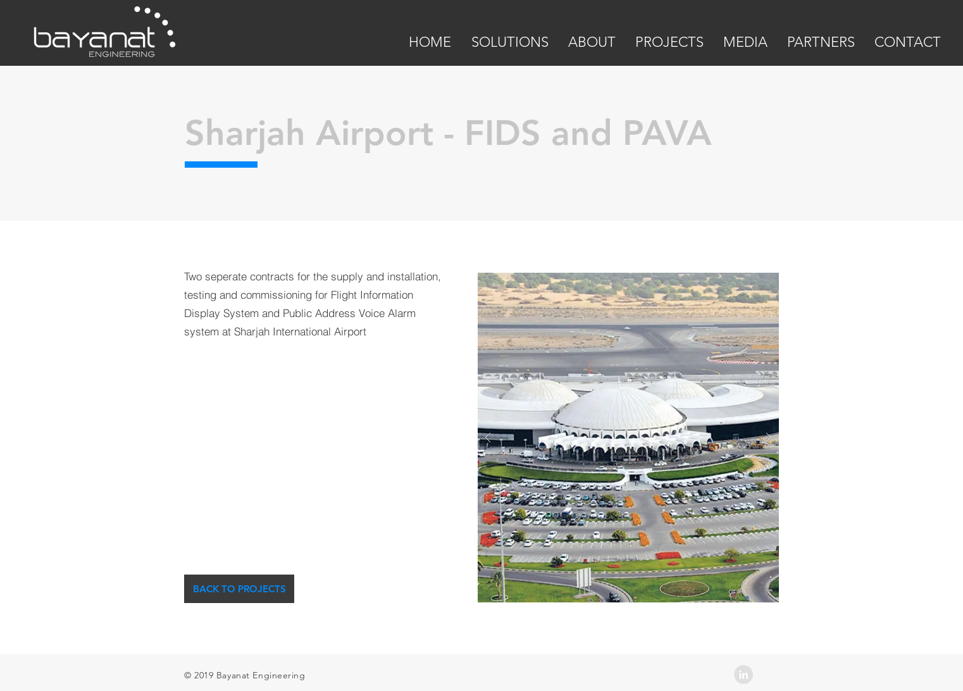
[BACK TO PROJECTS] (239, 589)
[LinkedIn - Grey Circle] (743, 674)
